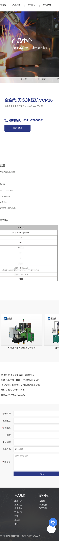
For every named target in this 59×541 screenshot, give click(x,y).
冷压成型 (18, 504)
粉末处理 (18, 501)
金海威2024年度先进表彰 (13, 394)
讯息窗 (42, 501)
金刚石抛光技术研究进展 (13, 390)
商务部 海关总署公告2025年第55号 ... (19, 375)
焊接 (16, 516)
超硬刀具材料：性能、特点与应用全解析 (20, 380)
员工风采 (43, 508)
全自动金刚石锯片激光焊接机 (22, 348)
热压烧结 (18, 508)
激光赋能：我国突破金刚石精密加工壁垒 (20, 385)
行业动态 (43, 504)
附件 (17, 524)
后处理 (17, 520)
